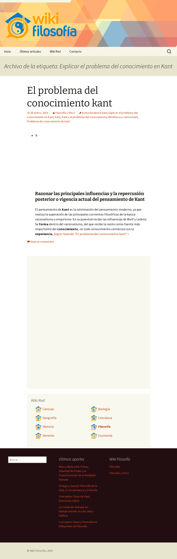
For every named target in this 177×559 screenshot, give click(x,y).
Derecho (44, 435)
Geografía (45, 418)
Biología (100, 409)
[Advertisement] (114, 160)
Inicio (7, 51)
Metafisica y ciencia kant (123, 117)
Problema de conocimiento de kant (48, 121)
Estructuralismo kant (94, 113)
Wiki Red (55, 51)
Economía (101, 435)
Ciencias (44, 409)
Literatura (101, 418)
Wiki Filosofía (38, 550)
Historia (44, 427)
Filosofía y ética (65, 113)
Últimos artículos (30, 51)
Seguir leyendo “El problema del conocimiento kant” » (91, 234)
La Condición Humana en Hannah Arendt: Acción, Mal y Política (76, 511)
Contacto (75, 51)
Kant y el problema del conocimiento (84, 117)
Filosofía (100, 427)
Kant (57, 117)
